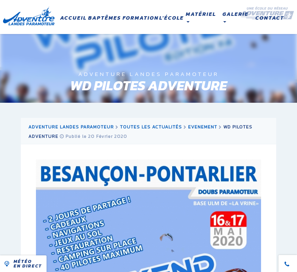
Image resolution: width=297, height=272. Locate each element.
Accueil (73, 18)
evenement (202, 127)
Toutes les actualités (151, 127)
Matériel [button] (201, 16)
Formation (141, 18)
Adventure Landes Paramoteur (71, 127)
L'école (171, 18)
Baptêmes (104, 18)
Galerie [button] (235, 16)
